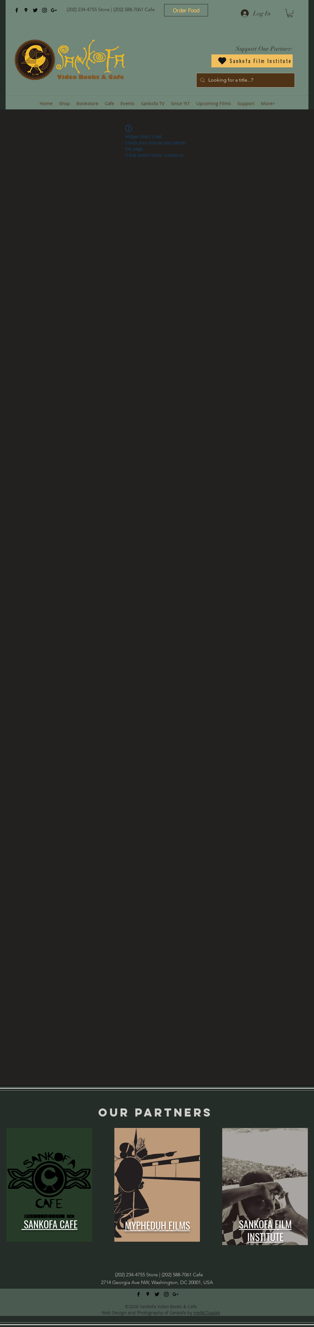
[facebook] (17, 10)
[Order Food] (186, 10)
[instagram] (44, 10)
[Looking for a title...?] (245, 80)
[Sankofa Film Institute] (252, 60)
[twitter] (35, 10)
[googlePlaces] (26, 10)
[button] (290, 13)
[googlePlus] (54, 10)
